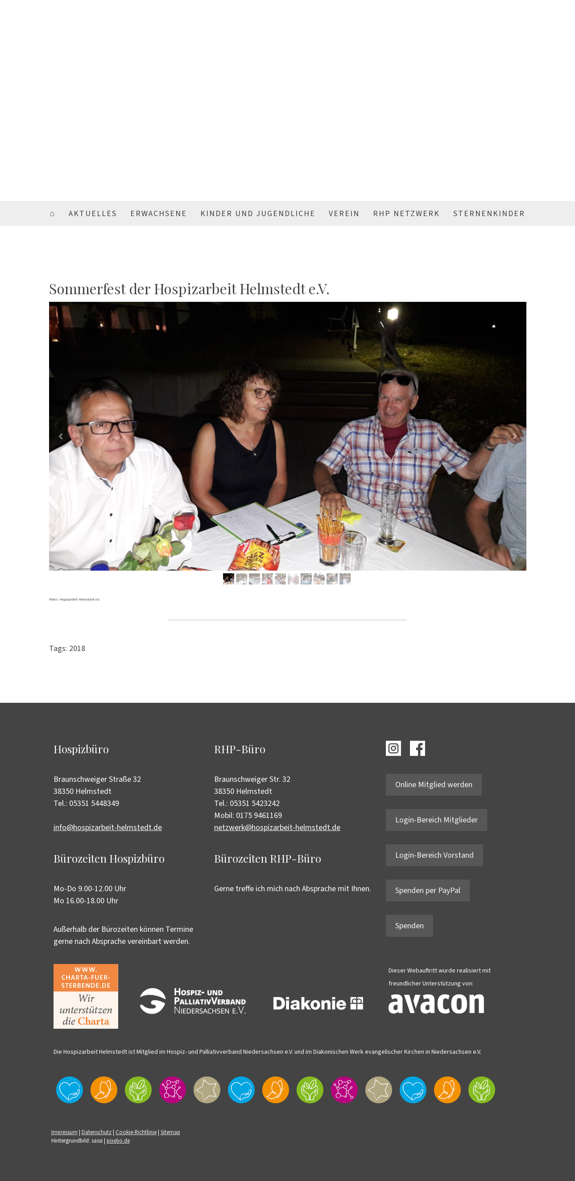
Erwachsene (158, 213)
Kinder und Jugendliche (257, 213)
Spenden (409, 925)
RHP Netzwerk (406, 213)
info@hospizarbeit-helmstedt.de (108, 827)
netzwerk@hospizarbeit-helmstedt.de (277, 827)
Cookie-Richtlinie (136, 1132)
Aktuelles (93, 213)
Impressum (64, 1132)
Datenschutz (97, 1132)
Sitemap (170, 1132)
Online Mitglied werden (433, 784)
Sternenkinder (489, 213)
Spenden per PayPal (427, 890)
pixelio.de (118, 1141)
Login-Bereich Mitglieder (436, 820)
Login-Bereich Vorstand (434, 855)
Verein (344, 213)
